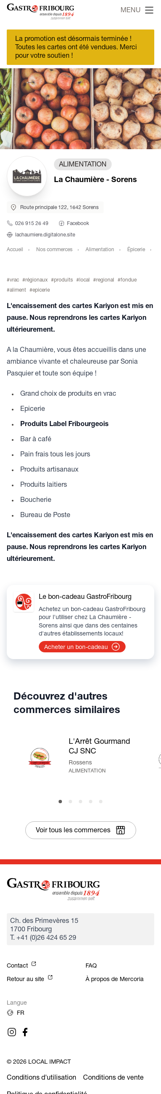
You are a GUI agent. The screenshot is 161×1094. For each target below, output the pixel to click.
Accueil (15, 249)
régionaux (36, 280)
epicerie (41, 290)
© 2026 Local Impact (39, 1061)
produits (63, 280)
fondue (129, 280)
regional (105, 280)
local (84, 280)
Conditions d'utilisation (41, 1077)
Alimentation (100, 249)
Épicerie (136, 249)
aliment (18, 290)
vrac (14, 280)
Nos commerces (54, 249)
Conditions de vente (113, 1077)
